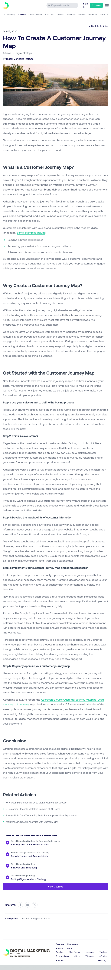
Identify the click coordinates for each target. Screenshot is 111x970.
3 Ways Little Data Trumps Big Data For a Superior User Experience (41, 815)
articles (25, 918)
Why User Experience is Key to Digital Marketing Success (36, 802)
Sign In (85, 5)
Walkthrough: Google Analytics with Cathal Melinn (32, 821)
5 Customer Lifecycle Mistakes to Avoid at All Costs (33, 809)
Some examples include (31, 232)
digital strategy (41, 918)
